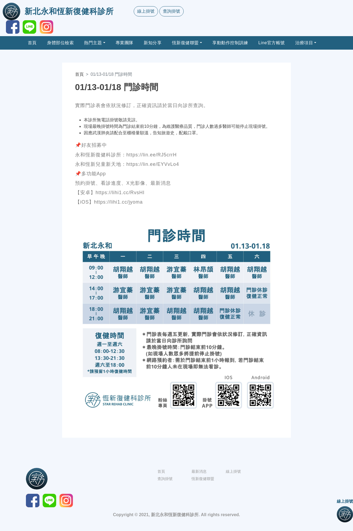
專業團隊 (124, 42)
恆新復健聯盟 (185, 42)
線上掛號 (145, 11)
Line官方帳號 (271, 42)
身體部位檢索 (60, 42)
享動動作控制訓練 (230, 42)
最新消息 (199, 471)
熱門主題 (93, 42)
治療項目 (304, 42)
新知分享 (153, 42)
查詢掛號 (171, 11)
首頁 (32, 42)
